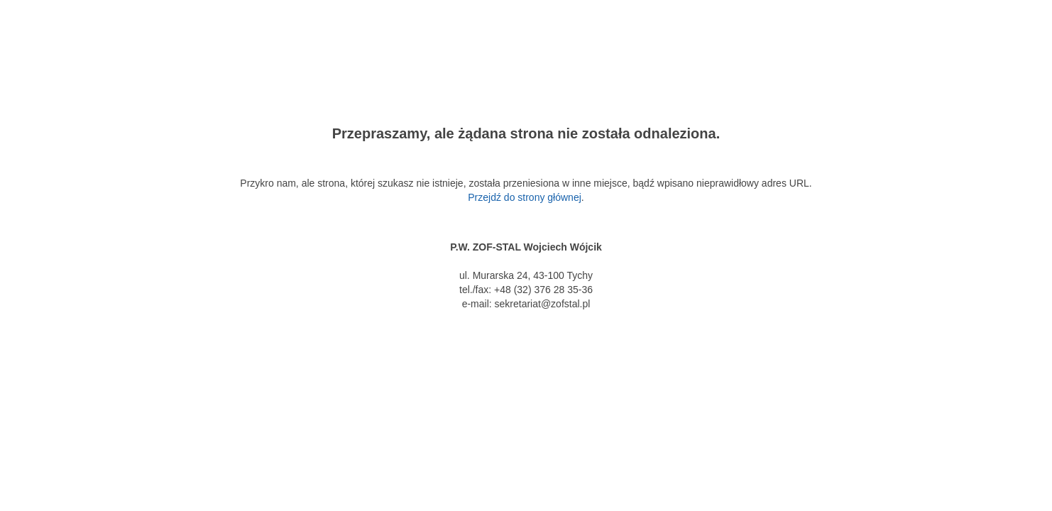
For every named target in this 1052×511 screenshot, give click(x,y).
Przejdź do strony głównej (524, 197)
